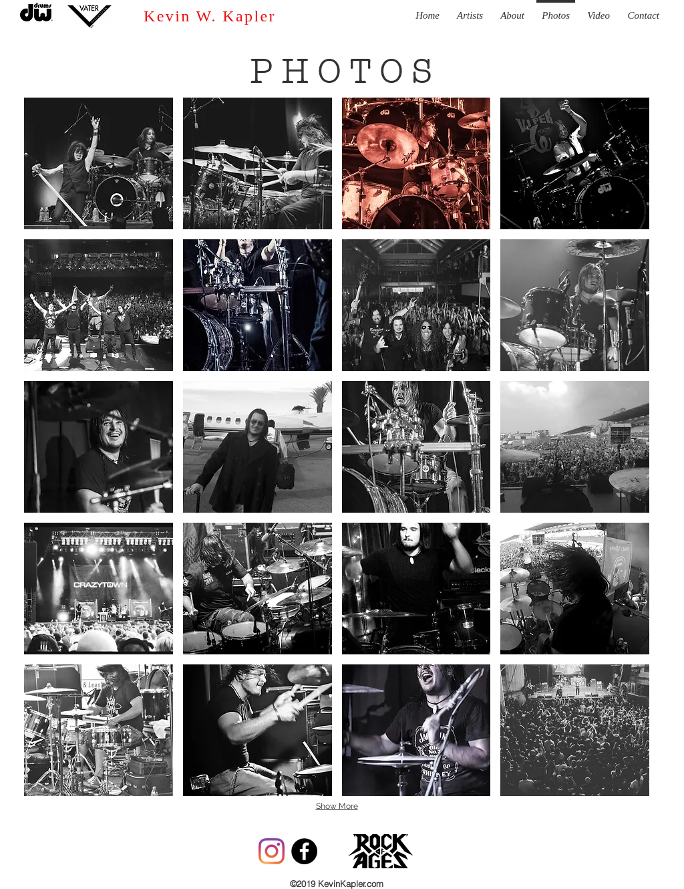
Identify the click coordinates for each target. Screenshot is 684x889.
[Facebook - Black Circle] (304, 851)
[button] (98, 163)
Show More (337, 806)
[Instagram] (272, 851)
